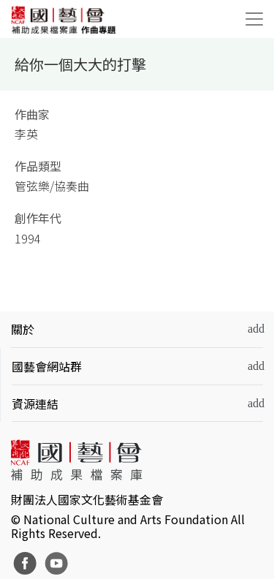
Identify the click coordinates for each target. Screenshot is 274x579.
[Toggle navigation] (254, 19)
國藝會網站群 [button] (47, 366)
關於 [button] (22, 329)
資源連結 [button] (35, 403)
